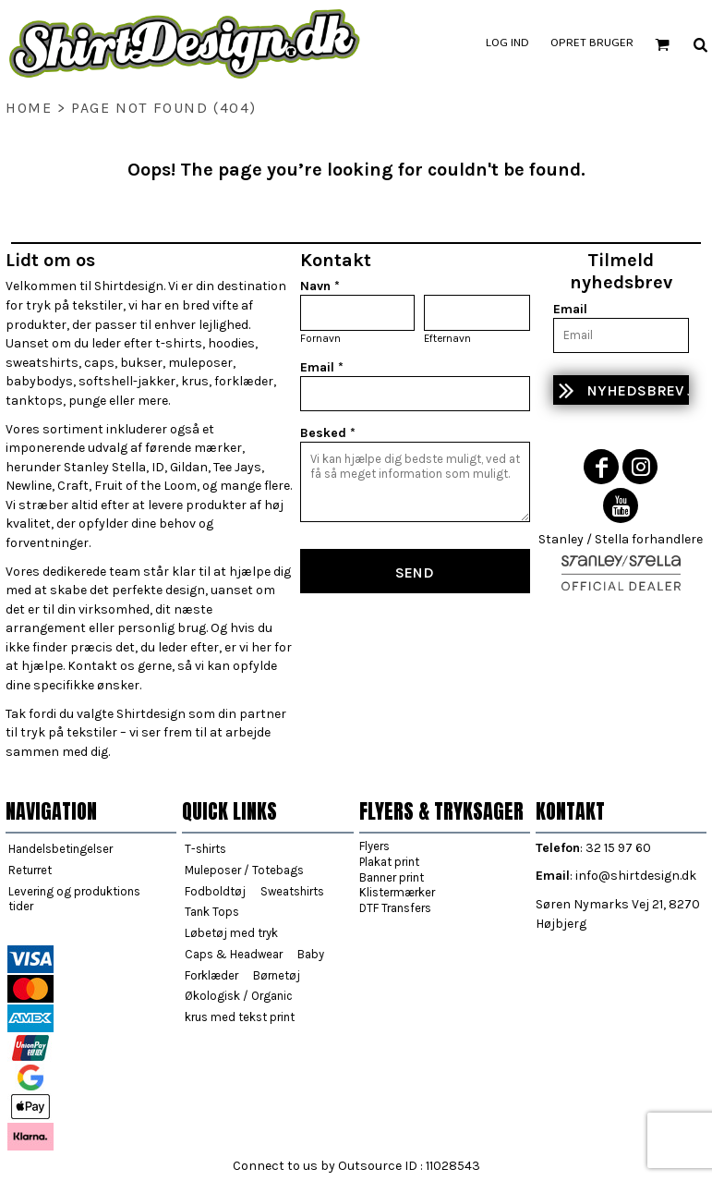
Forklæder (211, 975)
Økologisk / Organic (239, 996)
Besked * (328, 433)
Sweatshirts (292, 891)
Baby (310, 954)
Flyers (374, 846)
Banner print (391, 877)
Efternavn (447, 338)
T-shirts (205, 849)
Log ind (507, 43)
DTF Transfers (395, 908)
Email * (322, 367)
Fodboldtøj (215, 891)
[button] (662, 44)
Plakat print (389, 862)
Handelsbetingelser (60, 849)
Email (570, 309)
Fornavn (320, 338)
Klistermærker (397, 892)
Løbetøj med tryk (231, 933)
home (29, 107)
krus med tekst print (240, 1017)
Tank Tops (212, 912)
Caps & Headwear (234, 954)
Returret (30, 870)
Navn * (320, 286)
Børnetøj (276, 975)
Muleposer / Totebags (244, 870)
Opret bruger (592, 43)
